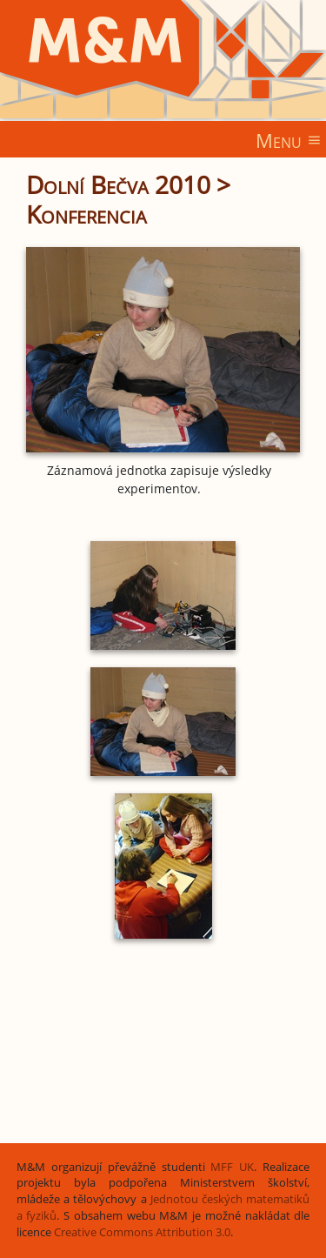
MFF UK (232, 1167)
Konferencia (86, 214)
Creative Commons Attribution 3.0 (142, 1232)
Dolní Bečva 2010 (118, 184)
